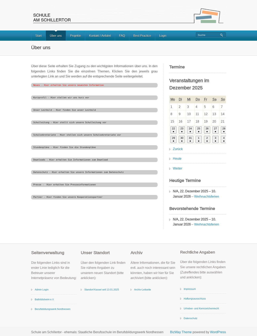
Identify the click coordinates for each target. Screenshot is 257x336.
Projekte (75, 35)
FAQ (122, 35)
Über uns (56, 35)
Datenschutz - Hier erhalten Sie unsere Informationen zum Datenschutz (78, 172)
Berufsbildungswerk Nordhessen (52, 309)
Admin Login (42, 289)
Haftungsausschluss (195, 298)
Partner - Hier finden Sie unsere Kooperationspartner (67, 197)
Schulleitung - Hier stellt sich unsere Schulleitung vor (69, 122)
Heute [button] (177, 158)
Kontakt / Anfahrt (100, 35)
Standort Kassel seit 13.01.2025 (101, 289)
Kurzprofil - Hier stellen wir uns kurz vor (61, 97)
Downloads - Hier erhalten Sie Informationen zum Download (70, 159)
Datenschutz (190, 318)
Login (162, 35)
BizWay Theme (181, 332)
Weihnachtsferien (206, 196)
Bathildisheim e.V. (44, 299)
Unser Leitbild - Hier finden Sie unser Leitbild (64, 110)
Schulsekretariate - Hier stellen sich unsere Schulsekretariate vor (77, 135)
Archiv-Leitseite (142, 289)
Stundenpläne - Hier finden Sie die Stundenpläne (64, 147)
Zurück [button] (178, 149)
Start (38, 35)
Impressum (190, 289)
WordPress (218, 332)
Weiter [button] (177, 168)
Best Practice (142, 35)
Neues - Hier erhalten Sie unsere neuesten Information (68, 85)
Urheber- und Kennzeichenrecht (201, 308)
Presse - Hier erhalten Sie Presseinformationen (64, 184)
